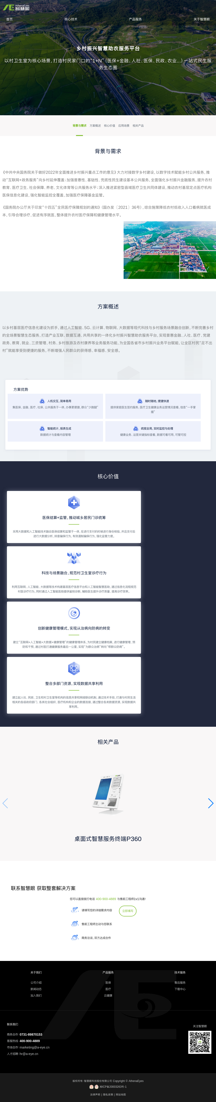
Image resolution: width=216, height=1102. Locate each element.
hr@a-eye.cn (29, 1053)
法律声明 (95, 1094)
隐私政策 (108, 1094)
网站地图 (121, 1094)
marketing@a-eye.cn (34, 1047)
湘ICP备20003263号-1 (108, 1086)
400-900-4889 (106, 899)
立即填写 (127, 911)
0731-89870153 (31, 1034)
